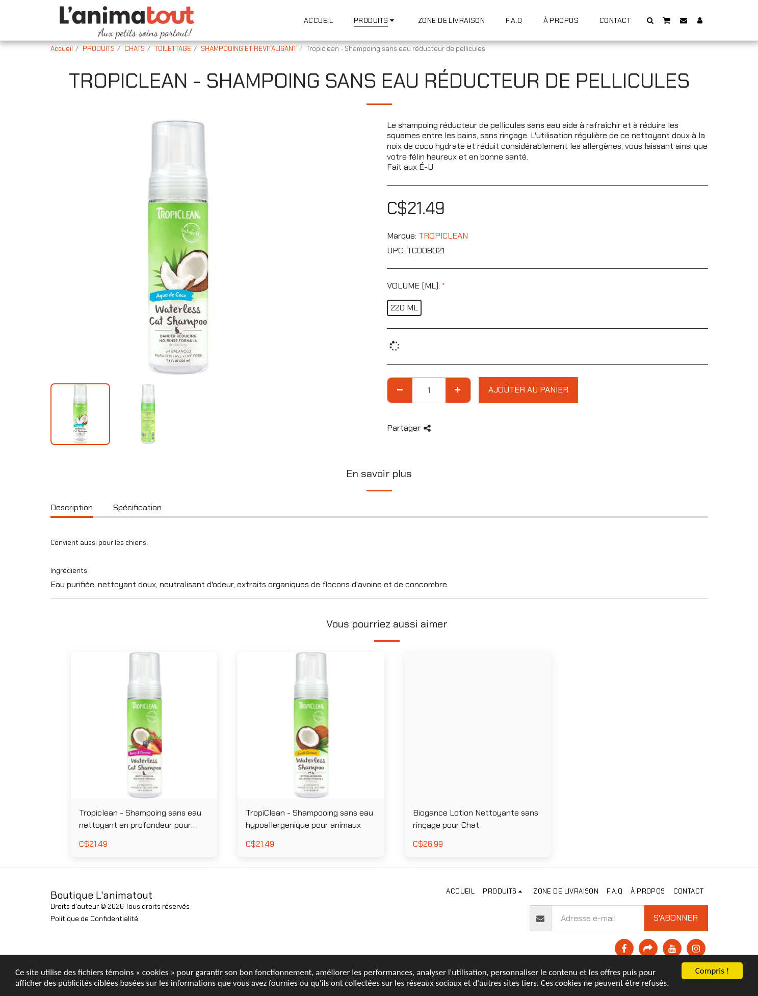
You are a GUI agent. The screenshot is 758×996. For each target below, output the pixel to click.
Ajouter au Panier (528, 389)
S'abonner (676, 917)
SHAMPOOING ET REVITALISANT (249, 48)
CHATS (134, 48)
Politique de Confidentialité (94, 918)
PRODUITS (99, 48)
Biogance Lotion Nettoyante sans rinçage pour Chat (475, 819)
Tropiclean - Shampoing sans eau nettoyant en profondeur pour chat (140, 819)
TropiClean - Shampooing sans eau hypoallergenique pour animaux (309, 819)
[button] (650, 20)
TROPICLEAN (443, 235)
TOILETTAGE (172, 48)
